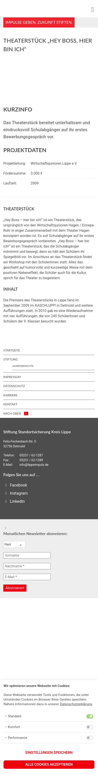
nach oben (15, 413)
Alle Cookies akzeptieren (49, 764)
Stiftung (10, 359)
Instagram (15, 493)
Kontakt (10, 404)
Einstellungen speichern (49, 752)
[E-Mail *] (27, 577)
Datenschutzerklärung (76, 704)
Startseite (11, 350)
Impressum (12, 377)
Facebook (15, 485)
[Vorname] (27, 555)
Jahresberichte (23, 365)
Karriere (10, 395)
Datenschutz (14, 386)
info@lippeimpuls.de (34, 465)
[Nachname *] (27, 566)
